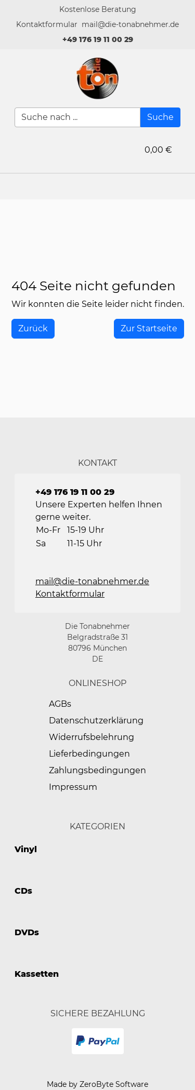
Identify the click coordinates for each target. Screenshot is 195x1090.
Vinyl (26, 849)
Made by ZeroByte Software (97, 1084)
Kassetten (37, 974)
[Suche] (160, 117)
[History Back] (33, 329)
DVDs (27, 932)
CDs (23, 891)
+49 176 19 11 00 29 (97, 39)
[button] (46, 24)
